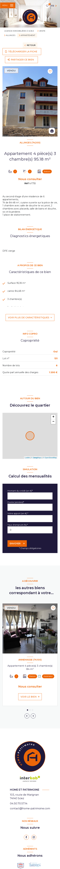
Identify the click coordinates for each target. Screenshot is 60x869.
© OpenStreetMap (50, 458)
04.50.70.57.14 (18, 803)
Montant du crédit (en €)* (20, 491)
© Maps (36, 458)
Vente (42, 31)
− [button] (53, 421)
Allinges (10, 35)
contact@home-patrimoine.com (30, 808)
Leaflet (27, 458)
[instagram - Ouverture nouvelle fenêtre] (33, 837)
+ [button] (53, 417)
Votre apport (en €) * (17, 513)
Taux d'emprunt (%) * (17, 525)
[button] (33, 715)
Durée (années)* (15, 502)
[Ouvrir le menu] (7, 5)
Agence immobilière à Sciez (19, 31)
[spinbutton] (30, 529)
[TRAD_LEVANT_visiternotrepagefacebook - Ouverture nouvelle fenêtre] (26, 837)
